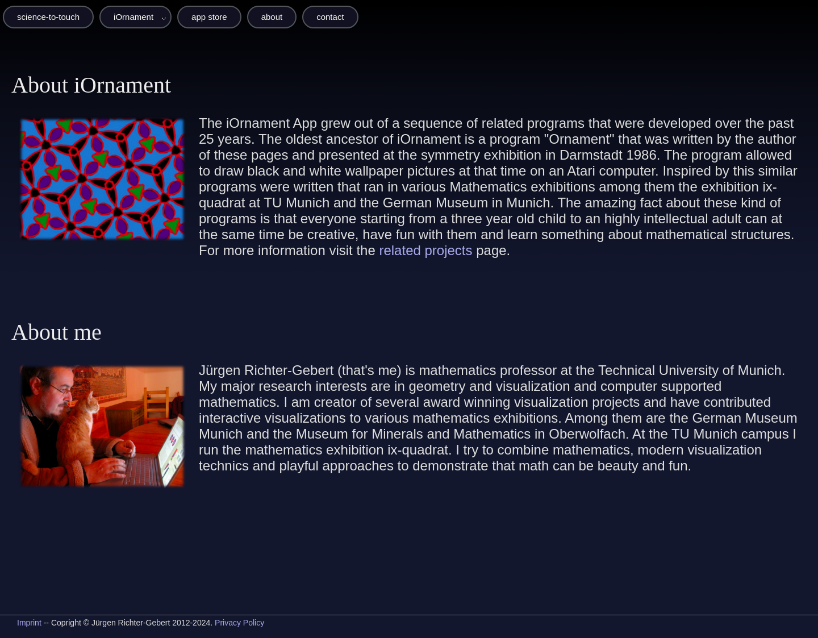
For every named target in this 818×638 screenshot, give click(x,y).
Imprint (29, 622)
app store (209, 17)
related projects (425, 250)
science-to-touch (48, 17)
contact (330, 17)
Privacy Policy (239, 622)
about (272, 17)
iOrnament (133, 17)
